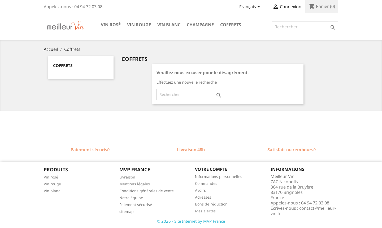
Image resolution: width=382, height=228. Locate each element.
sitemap (126, 211)
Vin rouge (139, 25)
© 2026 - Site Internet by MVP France (191, 221)
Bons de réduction (211, 204)
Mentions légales (134, 183)
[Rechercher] (305, 26)
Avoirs (200, 190)
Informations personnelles (218, 176)
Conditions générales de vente (146, 190)
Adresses (203, 197)
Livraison (127, 177)
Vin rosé (111, 25)
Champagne (200, 25)
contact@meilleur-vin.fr (303, 210)
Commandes (206, 183)
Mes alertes (205, 210)
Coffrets (230, 25)
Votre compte (211, 169)
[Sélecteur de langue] (250, 7)
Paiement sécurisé (135, 204)
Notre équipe (131, 197)
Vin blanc (168, 25)
